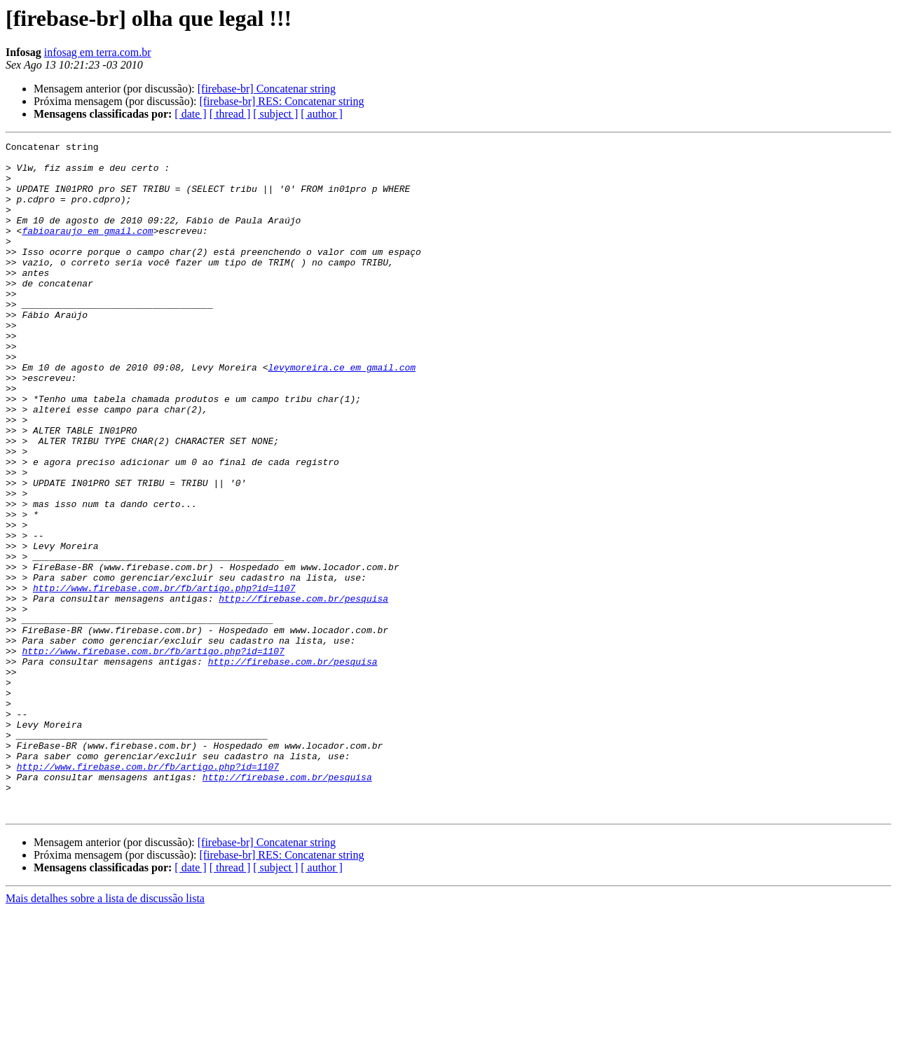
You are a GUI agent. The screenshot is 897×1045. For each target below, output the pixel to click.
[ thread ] (230, 114)
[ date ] (190, 114)
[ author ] (322, 114)
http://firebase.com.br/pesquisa (303, 690)
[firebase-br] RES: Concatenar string (281, 101)
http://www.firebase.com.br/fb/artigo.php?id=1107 (164, 678)
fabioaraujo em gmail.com (87, 249)
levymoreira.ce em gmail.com (342, 413)
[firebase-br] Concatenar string (267, 89)
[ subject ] (275, 114)
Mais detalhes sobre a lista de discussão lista (105, 1033)
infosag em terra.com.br (97, 52)
